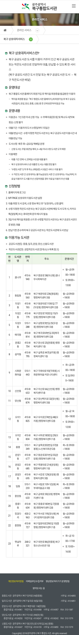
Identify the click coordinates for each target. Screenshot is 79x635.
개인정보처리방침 (16, 581)
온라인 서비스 (24, 30)
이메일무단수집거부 (34, 581)
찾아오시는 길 (39, 588)
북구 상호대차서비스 (14, 39)
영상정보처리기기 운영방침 (57, 581)
